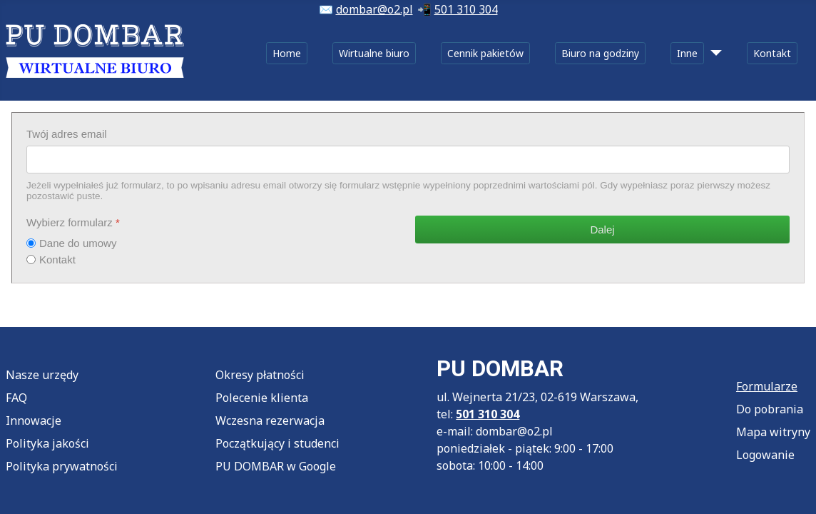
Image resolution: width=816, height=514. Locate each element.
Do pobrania (769, 409)
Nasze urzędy (42, 375)
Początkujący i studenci (277, 443)
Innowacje (33, 420)
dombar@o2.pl (374, 9)
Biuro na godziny (600, 53)
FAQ (16, 397)
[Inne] (713, 53)
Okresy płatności (260, 375)
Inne (687, 53)
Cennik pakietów (485, 53)
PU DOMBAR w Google (275, 466)
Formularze (766, 386)
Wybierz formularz (73, 222)
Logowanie (765, 455)
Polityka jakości (47, 443)
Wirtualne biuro (374, 53)
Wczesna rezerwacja (270, 420)
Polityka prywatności (62, 466)
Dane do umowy (77, 243)
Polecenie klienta (261, 397)
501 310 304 (466, 9)
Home (286, 53)
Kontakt (772, 53)
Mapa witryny (773, 432)
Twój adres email (66, 134)
